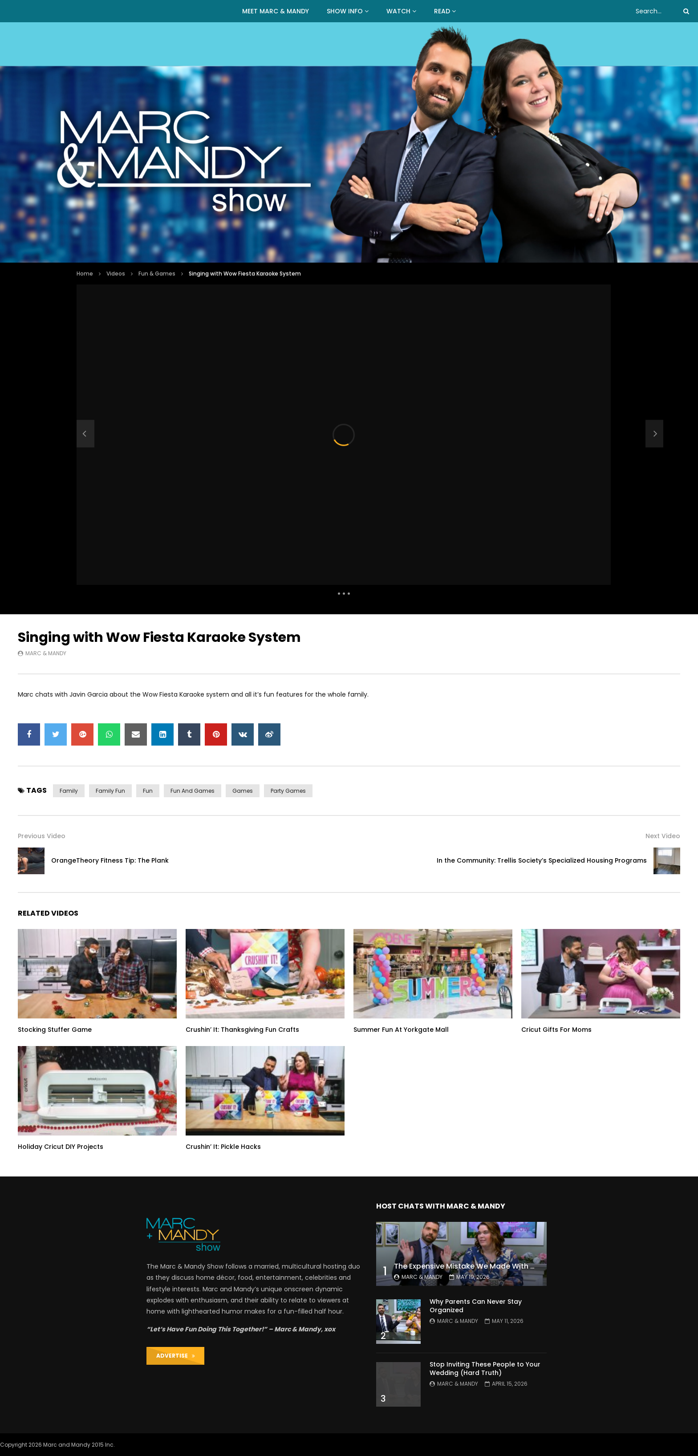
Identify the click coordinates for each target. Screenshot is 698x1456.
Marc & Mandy (45, 653)
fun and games (192, 791)
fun (148, 791)
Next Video (662, 835)
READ (442, 11)
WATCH (398, 11)
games (242, 791)
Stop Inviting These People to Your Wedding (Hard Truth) (485, 1368)
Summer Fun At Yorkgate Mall (401, 1029)
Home (85, 273)
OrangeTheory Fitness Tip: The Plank (110, 860)
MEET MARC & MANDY (275, 11)
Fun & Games (156, 273)
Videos (115, 273)
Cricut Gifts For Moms (556, 1029)
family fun (110, 791)
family (69, 791)
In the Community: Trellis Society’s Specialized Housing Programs (542, 860)
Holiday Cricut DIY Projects (60, 1146)
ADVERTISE (175, 1355)
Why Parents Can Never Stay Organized (476, 1305)
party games (288, 791)
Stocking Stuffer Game (55, 1029)
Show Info (345, 11)
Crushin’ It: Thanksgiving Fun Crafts (242, 1029)
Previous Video (41, 835)
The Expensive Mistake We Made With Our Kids (477, 1266)
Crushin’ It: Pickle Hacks (223, 1146)
